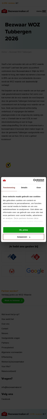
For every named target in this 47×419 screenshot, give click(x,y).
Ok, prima (23, 230)
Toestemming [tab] (9, 187)
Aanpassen (23, 237)
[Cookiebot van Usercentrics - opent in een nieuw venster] (33, 180)
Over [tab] (39, 187)
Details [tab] (24, 187)
